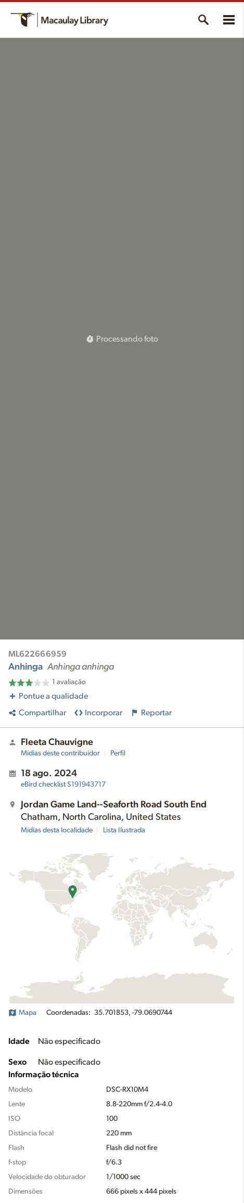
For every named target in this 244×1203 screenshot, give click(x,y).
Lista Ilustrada (124, 830)
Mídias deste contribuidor (60, 753)
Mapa (22, 1012)
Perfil (117, 753)
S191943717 (63, 784)
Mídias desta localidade (57, 830)
